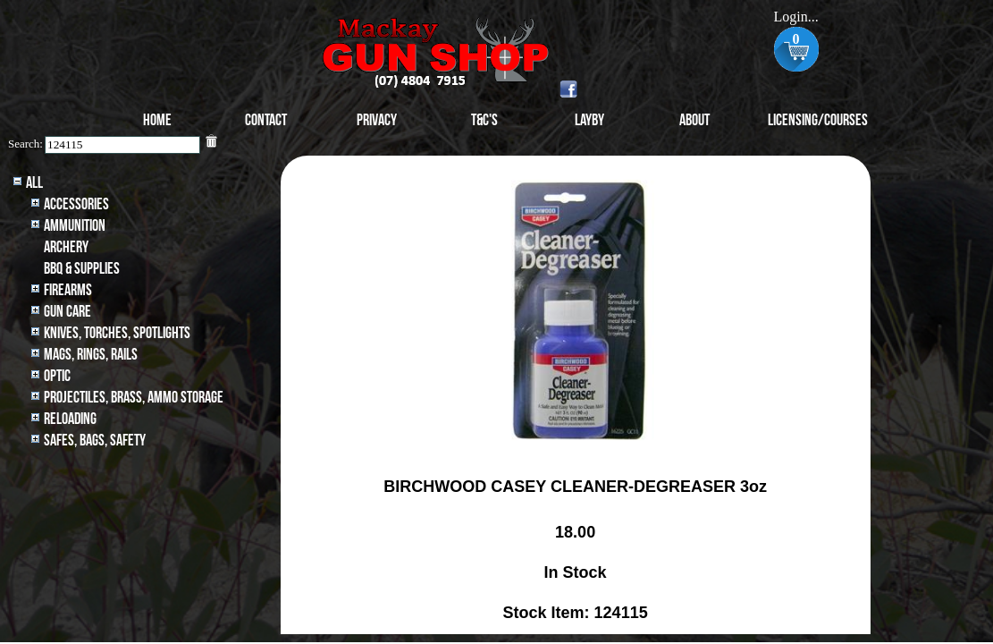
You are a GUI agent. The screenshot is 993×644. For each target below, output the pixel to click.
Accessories (76, 204)
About (694, 120)
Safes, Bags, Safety (95, 440)
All (34, 183)
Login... (795, 16)
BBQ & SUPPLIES (82, 268)
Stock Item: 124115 (575, 613)
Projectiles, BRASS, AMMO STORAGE (133, 397)
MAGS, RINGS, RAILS (91, 354)
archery (66, 247)
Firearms (68, 290)
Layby (589, 120)
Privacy (377, 120)
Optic (57, 376)
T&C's (484, 120)
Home (157, 120)
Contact (266, 120)
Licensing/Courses (818, 120)
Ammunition (74, 225)
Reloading (70, 419)
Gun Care (67, 311)
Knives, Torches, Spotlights (117, 333)
